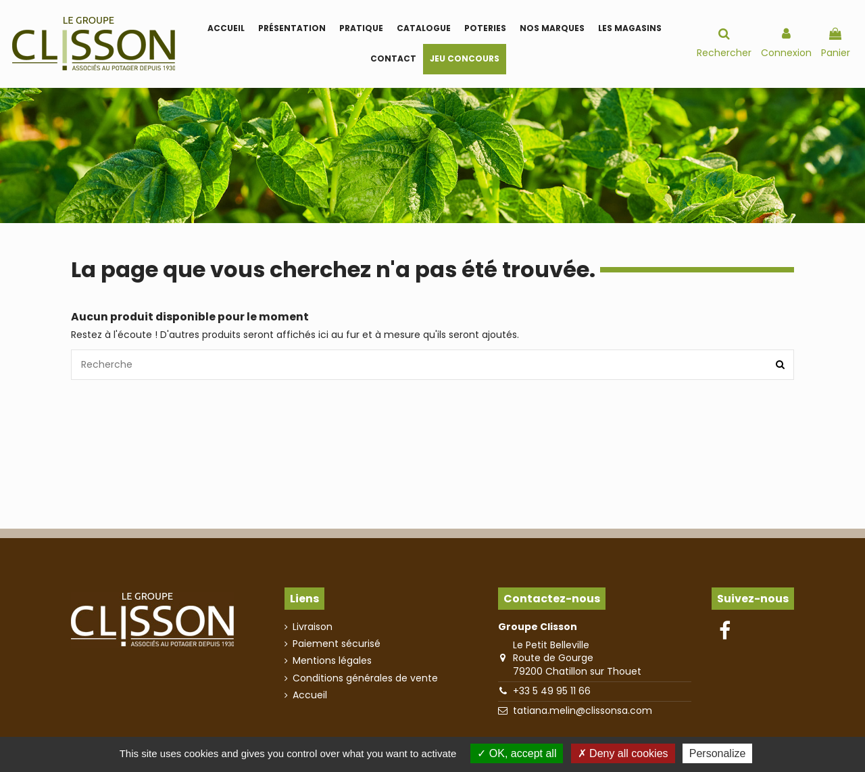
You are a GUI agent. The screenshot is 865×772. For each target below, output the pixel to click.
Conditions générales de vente (365, 678)
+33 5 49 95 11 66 (552, 691)
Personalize (717, 753)
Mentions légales (332, 660)
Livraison (312, 627)
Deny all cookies (623, 753)
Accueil (310, 695)
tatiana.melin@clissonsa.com (582, 710)
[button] (361, 29)
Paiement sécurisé (336, 643)
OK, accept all (516, 753)
